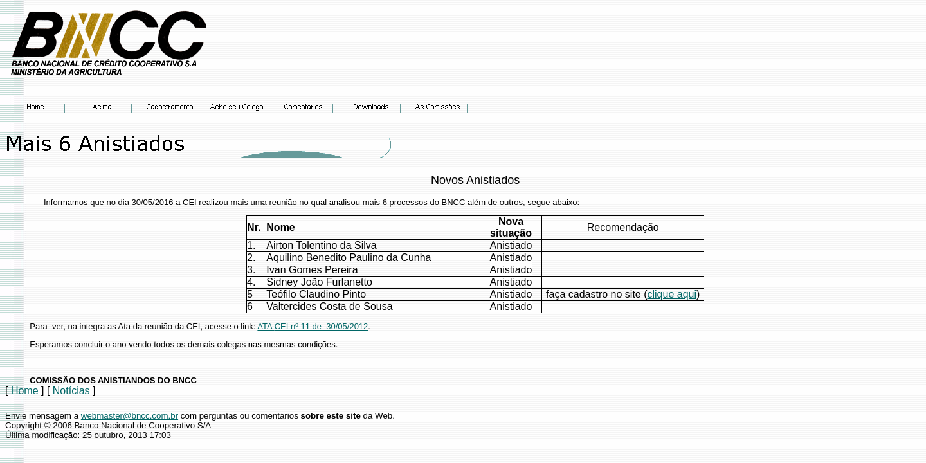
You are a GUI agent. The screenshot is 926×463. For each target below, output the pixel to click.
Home (25, 390)
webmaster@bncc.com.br (129, 416)
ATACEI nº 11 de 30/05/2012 (312, 326)
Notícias (71, 390)
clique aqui (672, 294)
